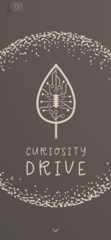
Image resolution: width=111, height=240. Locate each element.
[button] (55, 231)
